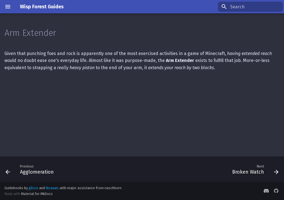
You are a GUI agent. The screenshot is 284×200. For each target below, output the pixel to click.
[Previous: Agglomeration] (31, 169)
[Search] (250, 7)
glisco (33, 188)
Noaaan (52, 188)
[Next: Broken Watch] (254, 169)
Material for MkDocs (37, 194)
